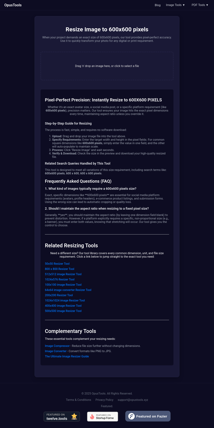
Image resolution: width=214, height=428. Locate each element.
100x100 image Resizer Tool (63, 284)
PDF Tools (200, 5)
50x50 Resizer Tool (57, 263)
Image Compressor (57, 346)
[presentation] (107, 66)
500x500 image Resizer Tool (63, 311)
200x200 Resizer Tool (59, 295)
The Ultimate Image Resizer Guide (67, 356)
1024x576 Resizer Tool (59, 279)
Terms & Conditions (78, 400)
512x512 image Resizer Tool (63, 274)
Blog (158, 5)
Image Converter (55, 351)
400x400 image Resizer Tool (63, 305)
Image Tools (175, 5)
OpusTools (13, 5)
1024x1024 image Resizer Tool (65, 300)
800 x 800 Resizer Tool (59, 269)
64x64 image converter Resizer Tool (68, 290)
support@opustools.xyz (133, 400)
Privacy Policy (105, 400)
